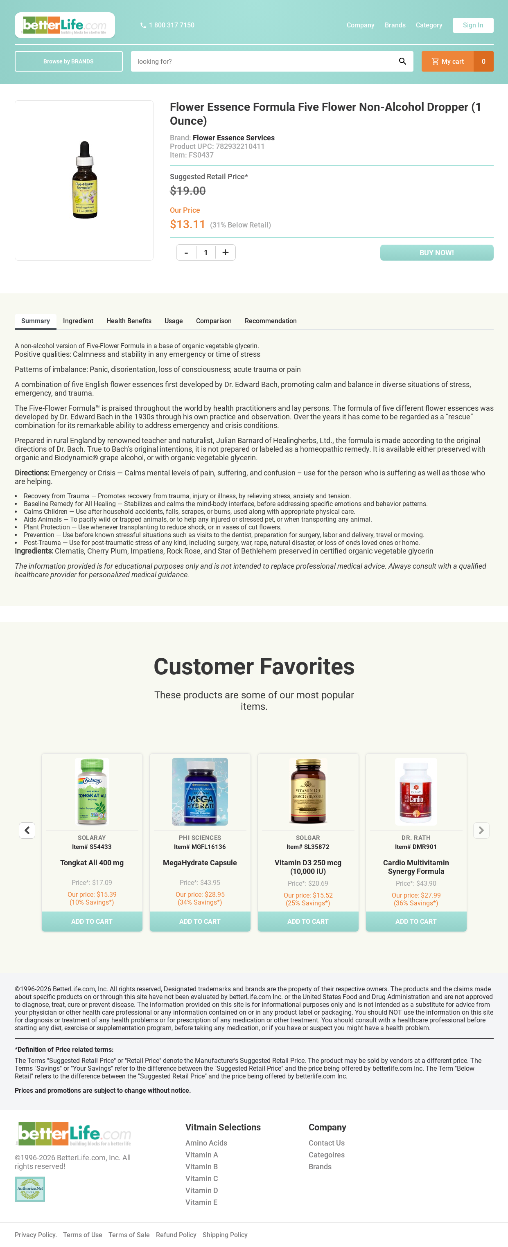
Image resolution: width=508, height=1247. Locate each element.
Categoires (327, 1154)
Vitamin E (201, 1202)
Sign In (473, 25)
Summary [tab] (35, 321)
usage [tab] (174, 321)
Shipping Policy (225, 1235)
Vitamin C (201, 1178)
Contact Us (327, 1143)
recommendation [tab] (271, 321)
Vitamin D (201, 1190)
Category (429, 25)
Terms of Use (82, 1235)
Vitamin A (201, 1154)
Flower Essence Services (234, 137)
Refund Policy (176, 1235)
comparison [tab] (214, 321)
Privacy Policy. (36, 1235)
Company (361, 25)
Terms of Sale (129, 1235)
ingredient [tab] (78, 321)
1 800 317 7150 (167, 25)
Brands (395, 25)
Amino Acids (206, 1143)
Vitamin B (201, 1166)
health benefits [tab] (128, 321)
